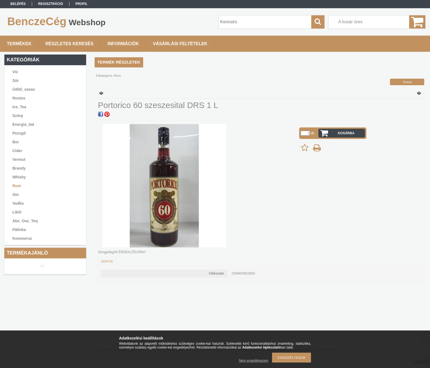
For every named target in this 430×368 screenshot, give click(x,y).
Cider (17, 151)
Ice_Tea (19, 107)
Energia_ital (23, 124)
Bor (15, 142)
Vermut (18, 159)
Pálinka (19, 229)
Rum (16, 186)
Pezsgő (19, 133)
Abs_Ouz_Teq (25, 221)
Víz (15, 72)
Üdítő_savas (23, 89)
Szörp (17, 115)
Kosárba (346, 133)
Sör (15, 80)
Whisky (19, 177)
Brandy (19, 168)
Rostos (18, 98)
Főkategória (104, 75)
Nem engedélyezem (253, 361)
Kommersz (22, 238)
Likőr (17, 212)
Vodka (18, 203)
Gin (15, 194)
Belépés (18, 4)
